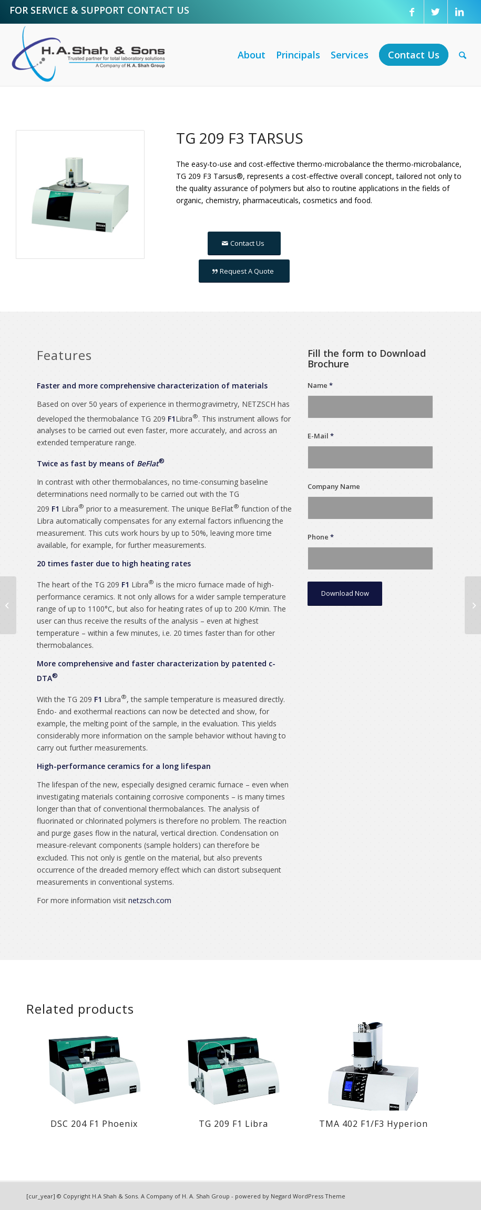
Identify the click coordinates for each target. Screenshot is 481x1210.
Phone (321, 537)
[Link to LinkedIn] (460, 12)
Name (320, 385)
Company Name (334, 486)
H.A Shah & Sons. (115, 1196)
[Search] (463, 55)
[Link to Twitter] (435, 12)
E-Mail (321, 436)
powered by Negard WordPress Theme (290, 1196)
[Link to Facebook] (412, 12)
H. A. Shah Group (206, 1196)
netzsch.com (149, 900)
